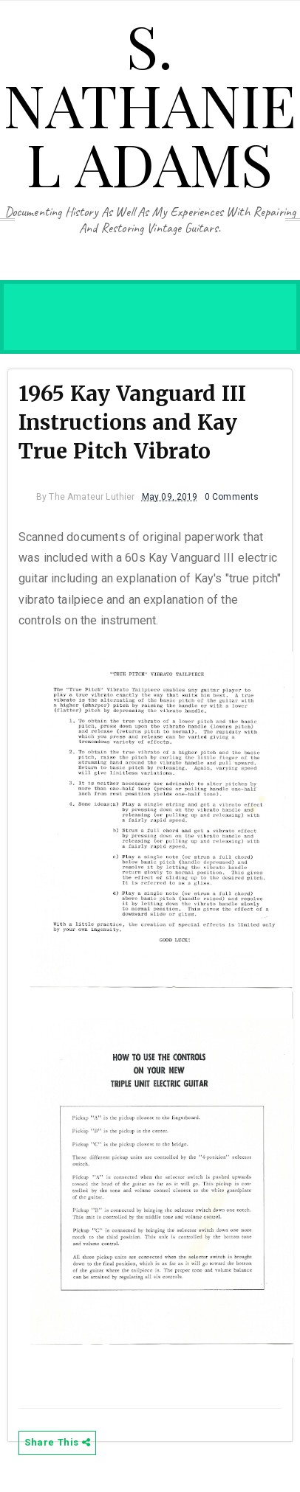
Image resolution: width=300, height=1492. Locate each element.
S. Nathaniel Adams (150, 103)
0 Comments (232, 497)
